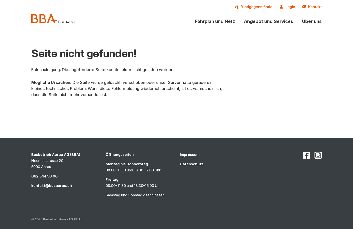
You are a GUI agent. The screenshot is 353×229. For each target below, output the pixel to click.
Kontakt (315, 6)
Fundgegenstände (256, 6)
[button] (215, 21)
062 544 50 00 (44, 176)
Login (290, 6)
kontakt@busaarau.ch (51, 185)
